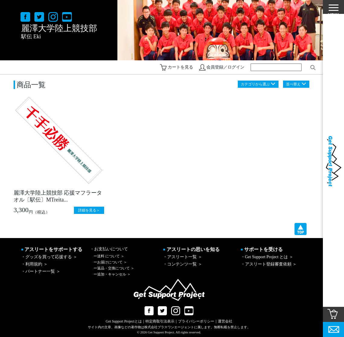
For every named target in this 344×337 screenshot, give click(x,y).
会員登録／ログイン (225, 67)
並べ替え (293, 84)
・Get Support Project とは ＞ (267, 257)
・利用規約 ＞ (34, 264)
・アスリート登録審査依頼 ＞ (269, 264)
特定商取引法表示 (159, 321)
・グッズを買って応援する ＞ (49, 257)
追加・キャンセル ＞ (112, 274)
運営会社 (225, 321)
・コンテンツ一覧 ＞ (182, 264)
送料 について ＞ (109, 256)
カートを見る (180, 67)
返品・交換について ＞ (114, 268)
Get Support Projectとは (124, 321)
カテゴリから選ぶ (255, 84)
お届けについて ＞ (110, 262)
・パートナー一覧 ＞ (40, 271)
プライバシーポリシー (196, 321)
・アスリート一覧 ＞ (182, 257)
